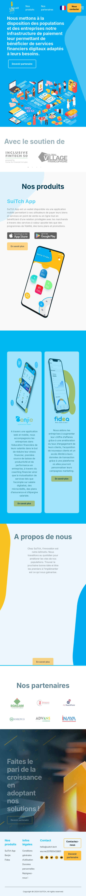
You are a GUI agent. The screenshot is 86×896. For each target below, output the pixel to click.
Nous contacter (74, 7)
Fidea (7, 860)
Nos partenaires (47, 8)
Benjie (8, 855)
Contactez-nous (72, 843)
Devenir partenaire (22, 66)
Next (68, 157)
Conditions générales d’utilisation (27, 855)
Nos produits (30, 8)
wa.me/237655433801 (50, 851)
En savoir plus (17, 252)
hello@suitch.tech (48, 847)
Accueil (15, 7)
